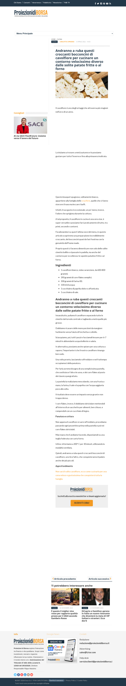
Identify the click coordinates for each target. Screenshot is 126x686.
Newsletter (57, 3)
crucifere (86, 200)
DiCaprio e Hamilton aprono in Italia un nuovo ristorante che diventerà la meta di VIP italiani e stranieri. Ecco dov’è (96, 616)
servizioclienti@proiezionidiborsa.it (96, 661)
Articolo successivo (99, 578)
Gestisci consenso (56, 680)
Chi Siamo (17, 3)
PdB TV (67, 3)
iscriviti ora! (81, 503)
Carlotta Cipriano (67, 42)
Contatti (27, 3)
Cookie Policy (82, 680)
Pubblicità (47, 3)
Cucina (59, 39)
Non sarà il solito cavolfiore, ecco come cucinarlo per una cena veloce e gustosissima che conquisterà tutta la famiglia (81, 475)
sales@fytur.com (88, 652)
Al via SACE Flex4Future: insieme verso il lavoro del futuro (30, 137)
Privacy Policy (71, 680)
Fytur (47, 683)
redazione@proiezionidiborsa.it (94, 643)
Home (53, 39)
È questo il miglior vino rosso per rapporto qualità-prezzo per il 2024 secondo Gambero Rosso (64, 615)
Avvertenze (36, 3)
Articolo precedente (65, 578)
